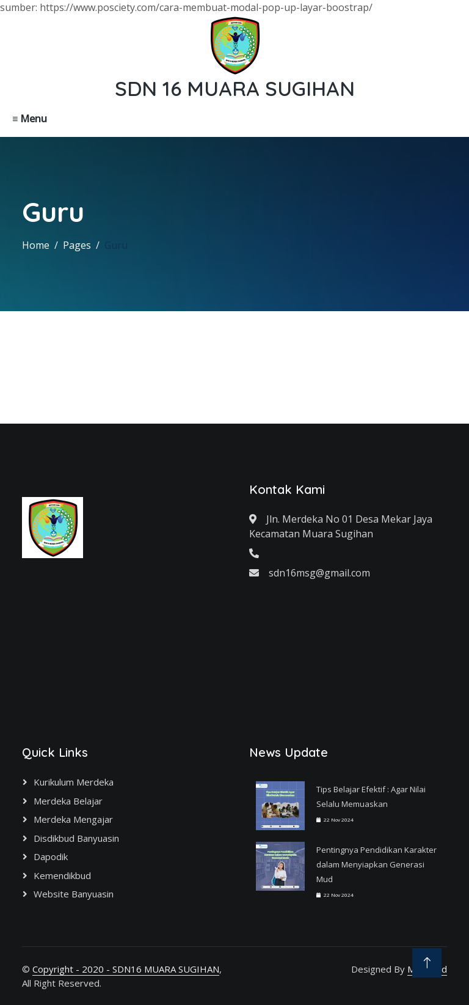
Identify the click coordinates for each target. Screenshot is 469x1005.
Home (35, 245)
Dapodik (51, 856)
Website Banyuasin (74, 894)
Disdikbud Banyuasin (76, 838)
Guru (116, 245)
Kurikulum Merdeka (74, 782)
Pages (77, 245)
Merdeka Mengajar (73, 819)
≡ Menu (29, 118)
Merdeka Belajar (68, 801)
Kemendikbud (62, 875)
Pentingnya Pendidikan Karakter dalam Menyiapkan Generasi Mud (376, 864)
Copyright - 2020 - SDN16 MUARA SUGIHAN (125, 969)
